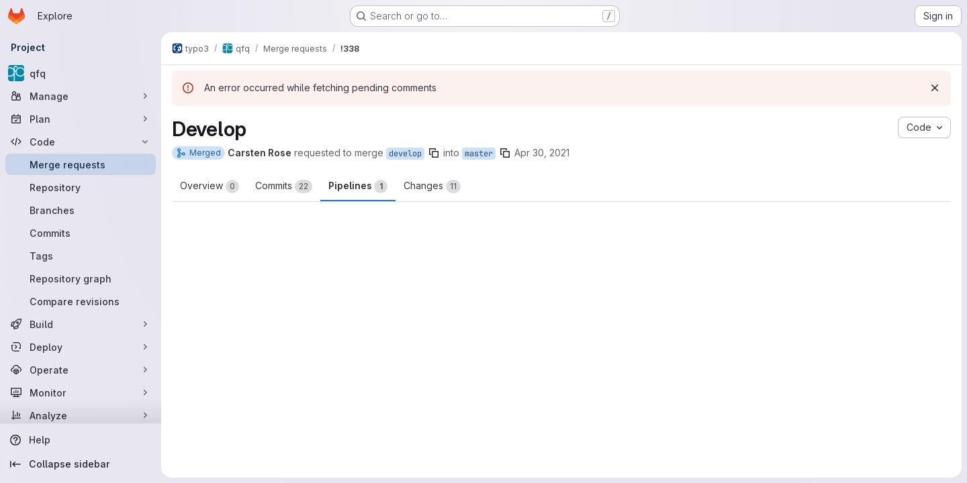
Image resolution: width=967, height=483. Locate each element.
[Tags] (80, 255)
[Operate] (80, 369)
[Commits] (80, 233)
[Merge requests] (80, 164)
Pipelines (357, 186)
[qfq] (80, 73)
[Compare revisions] (80, 301)
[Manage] (80, 96)
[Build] (80, 324)
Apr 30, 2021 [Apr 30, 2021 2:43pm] (541, 152)
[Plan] (80, 118)
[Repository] (80, 187)
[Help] (80, 440)
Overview (209, 186)
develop (405, 153)
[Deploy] (80, 347)
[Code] (80, 141)
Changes (432, 186)
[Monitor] (80, 392)
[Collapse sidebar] (80, 464)
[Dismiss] (935, 88)
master (479, 153)
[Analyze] (80, 415)
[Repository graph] (80, 278)
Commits (283, 186)
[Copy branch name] (434, 153)
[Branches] (80, 210)
